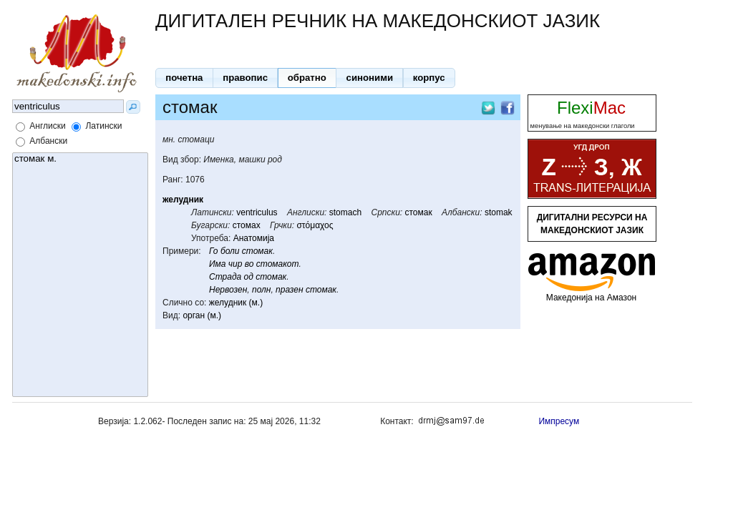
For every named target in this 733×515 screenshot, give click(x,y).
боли (230, 251)
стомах (247, 225)
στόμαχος (314, 225)
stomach (345, 212)
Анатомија (253, 238)
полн (261, 290)
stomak (499, 212)
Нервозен (228, 290)
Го (213, 251)
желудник (182, 200)
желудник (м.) (236, 303)
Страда (225, 277)
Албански (48, 141)
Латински (103, 126)
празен (289, 290)
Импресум (558, 421)
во (249, 264)
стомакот (277, 264)
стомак (418, 212)
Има (217, 264)
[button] (184, 78)
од (248, 277)
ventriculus (256, 212)
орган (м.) (202, 315)
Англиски (47, 126)
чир (235, 264)
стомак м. (80, 159)
